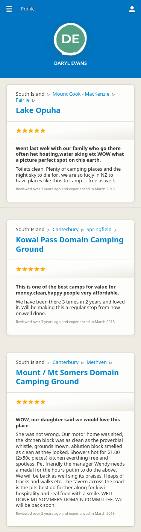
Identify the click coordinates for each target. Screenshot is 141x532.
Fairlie (23, 99)
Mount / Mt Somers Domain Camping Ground (67, 377)
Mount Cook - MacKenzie (81, 93)
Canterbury (66, 229)
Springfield (98, 229)
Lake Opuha (38, 110)
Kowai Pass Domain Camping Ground (70, 244)
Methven (96, 362)
